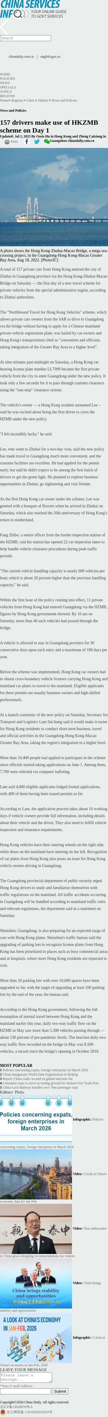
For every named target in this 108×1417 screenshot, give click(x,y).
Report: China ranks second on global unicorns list (38, 1079)
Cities (30, 100)
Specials (8, 87)
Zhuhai (43, 100)
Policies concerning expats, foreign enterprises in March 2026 (45, 1070)
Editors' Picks (12, 1092)
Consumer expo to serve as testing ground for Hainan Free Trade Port (51, 1083)
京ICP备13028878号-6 (16, 1409)
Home (5, 74)
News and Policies (64, 100)
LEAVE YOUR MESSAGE (23, 1369)
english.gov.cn (50, 57)
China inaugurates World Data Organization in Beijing (40, 1074)
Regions (7, 96)
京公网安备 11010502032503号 (29, 1414)
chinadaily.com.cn (21, 57)
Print (14, 142)
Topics (6, 92)
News (5, 83)
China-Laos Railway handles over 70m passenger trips (40, 1087)
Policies (7, 79)
